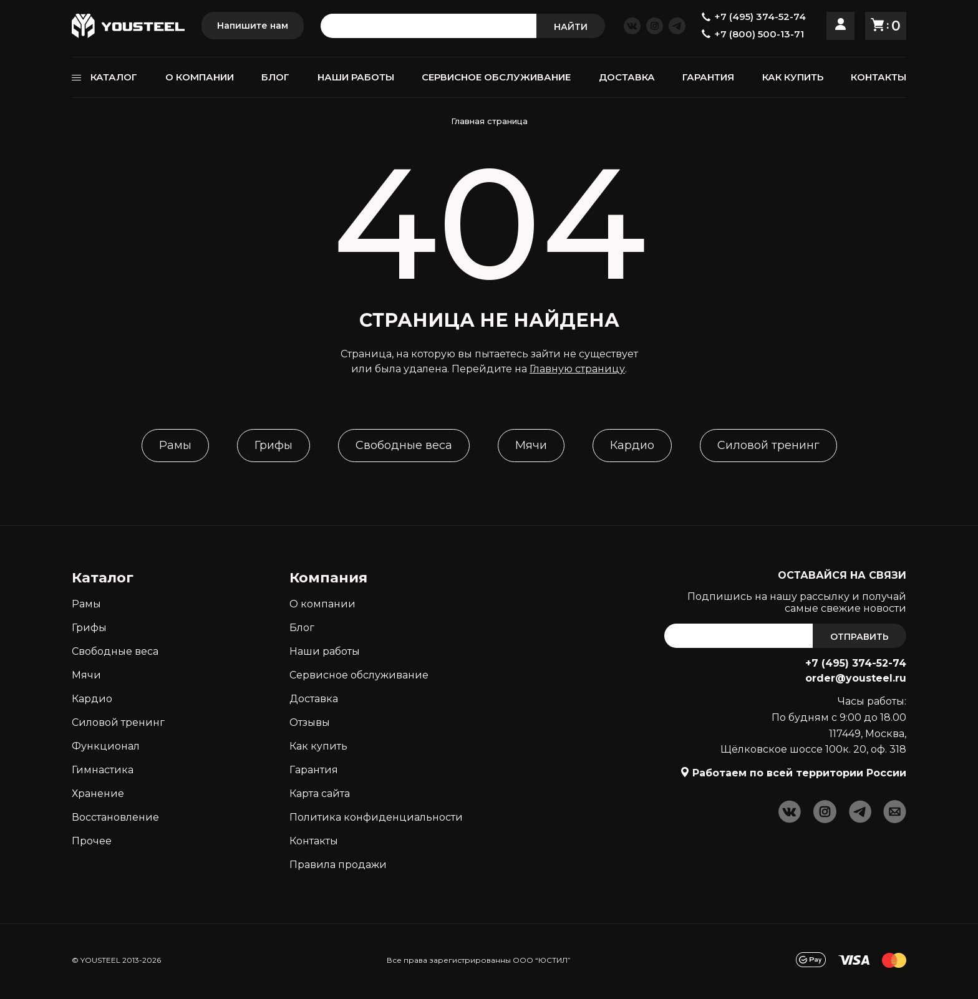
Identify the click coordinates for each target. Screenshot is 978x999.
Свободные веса (404, 445)
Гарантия (313, 770)
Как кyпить (318, 746)
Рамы (175, 445)
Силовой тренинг (768, 445)
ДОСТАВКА (627, 77)
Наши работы (324, 651)
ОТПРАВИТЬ (859, 636)
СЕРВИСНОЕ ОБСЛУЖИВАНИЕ (496, 77)
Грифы (273, 445)
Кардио (632, 445)
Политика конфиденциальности (376, 817)
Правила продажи (338, 865)
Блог (301, 628)
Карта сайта (319, 793)
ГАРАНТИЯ (708, 77)
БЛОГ (275, 77)
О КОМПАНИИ (199, 77)
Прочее (92, 841)
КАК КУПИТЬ (792, 77)
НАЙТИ (571, 26)
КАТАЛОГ (113, 77)
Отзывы (309, 722)
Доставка (313, 699)
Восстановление (115, 817)
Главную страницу (577, 369)
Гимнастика (102, 770)
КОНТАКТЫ (878, 77)
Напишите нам (252, 25)
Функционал (106, 746)
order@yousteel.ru (855, 678)
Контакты (313, 841)
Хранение (98, 793)
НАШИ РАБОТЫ (355, 77)
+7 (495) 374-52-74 (855, 663)
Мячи (531, 445)
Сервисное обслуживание (358, 675)
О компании (322, 604)
